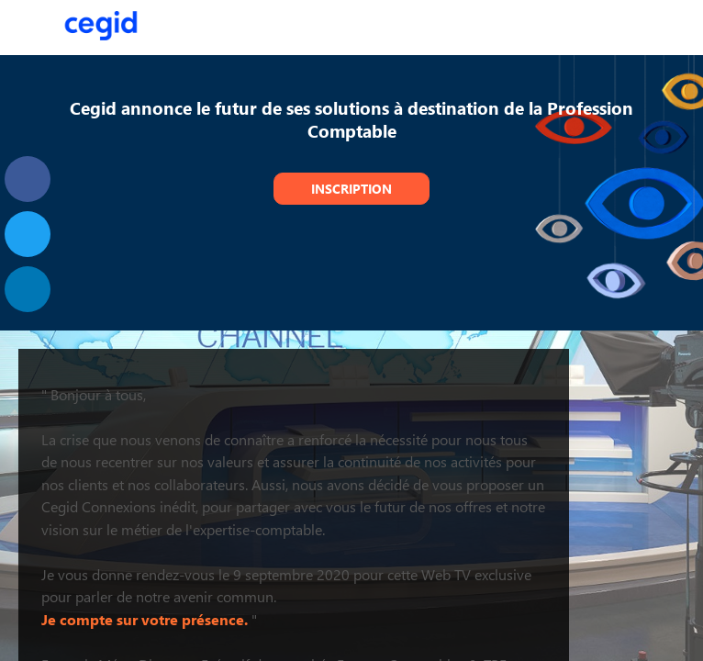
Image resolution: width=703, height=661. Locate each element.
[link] (27, 179)
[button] (27, 27)
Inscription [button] (351, 188)
